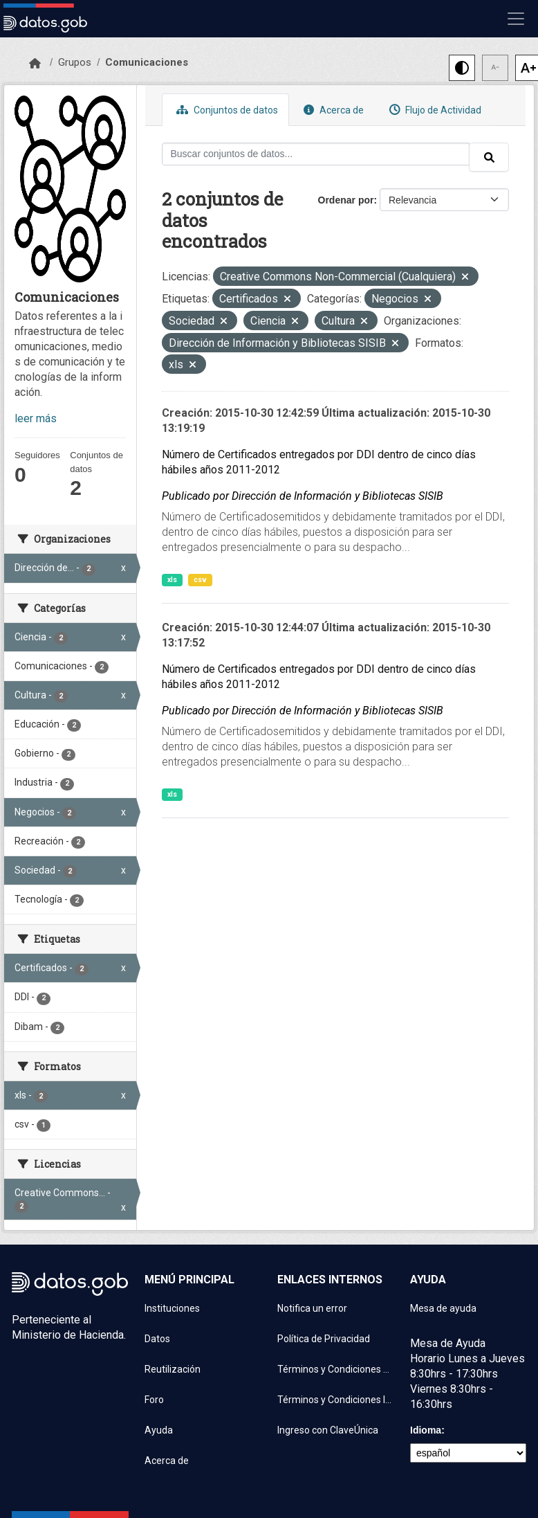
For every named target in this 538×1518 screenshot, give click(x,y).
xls (172, 579)
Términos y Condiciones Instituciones (335, 1399)
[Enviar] (489, 157)
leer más (36, 418)
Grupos (74, 62)
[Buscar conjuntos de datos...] (316, 154)
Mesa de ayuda (443, 1308)
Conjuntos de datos (225, 109)
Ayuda (159, 1430)
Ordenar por (346, 200)
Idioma (425, 1430)
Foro (154, 1399)
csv (200, 579)
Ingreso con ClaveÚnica (327, 1430)
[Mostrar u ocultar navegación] (516, 18)
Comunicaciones (146, 62)
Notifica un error (312, 1308)
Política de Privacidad (323, 1338)
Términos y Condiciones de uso (335, 1369)
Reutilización (173, 1369)
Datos (157, 1338)
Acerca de (332, 109)
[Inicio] (35, 63)
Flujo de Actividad (433, 109)
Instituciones (172, 1308)
